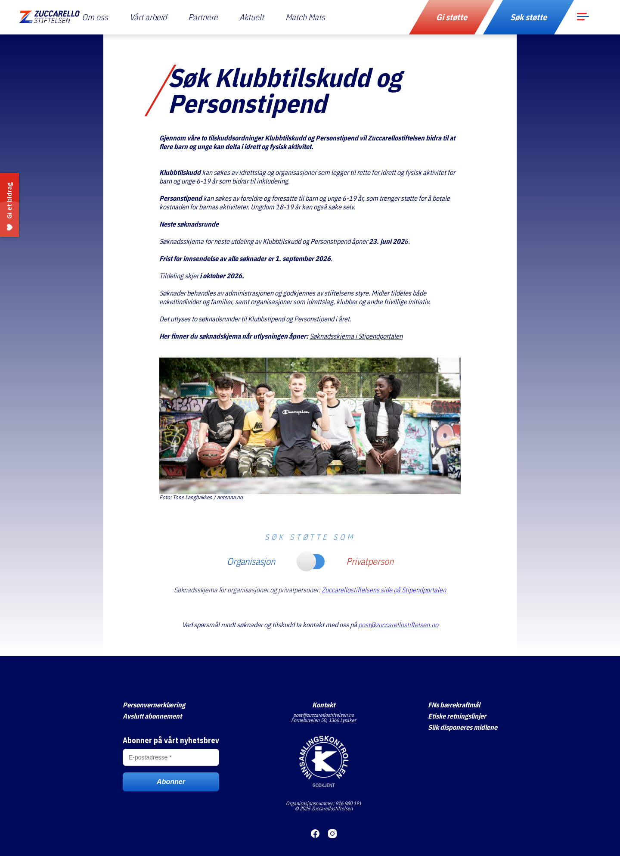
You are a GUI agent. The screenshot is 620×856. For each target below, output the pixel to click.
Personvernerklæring (154, 704)
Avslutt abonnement (152, 716)
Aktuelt (251, 17)
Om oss (95, 17)
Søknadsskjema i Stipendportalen (356, 336)
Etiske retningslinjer (457, 716)
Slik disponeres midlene (462, 727)
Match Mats (305, 17)
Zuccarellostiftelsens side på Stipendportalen (384, 589)
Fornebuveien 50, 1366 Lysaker (323, 720)
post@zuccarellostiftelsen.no (398, 624)
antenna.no (230, 497)
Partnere (203, 17)
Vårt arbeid (148, 17)
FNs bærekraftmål (454, 704)
